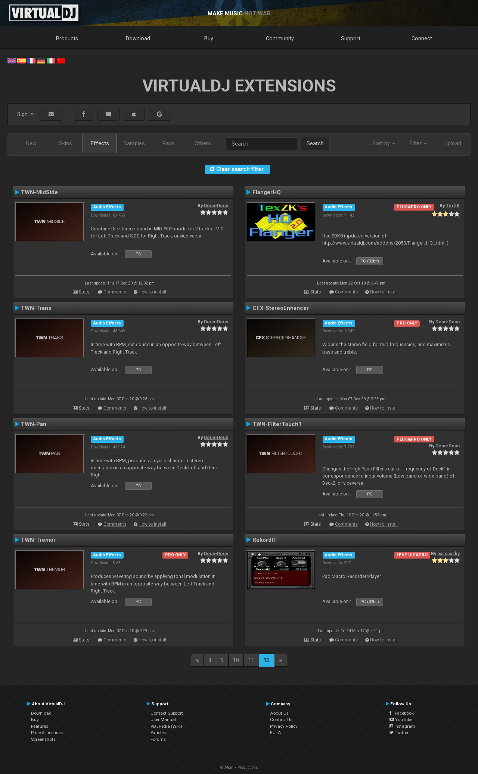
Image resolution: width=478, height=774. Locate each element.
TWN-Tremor (38, 540)
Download (138, 38)
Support (350, 38)
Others (203, 143)
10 (236, 660)
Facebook (401, 713)
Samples (134, 143)
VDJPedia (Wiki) (166, 726)
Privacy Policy (284, 726)
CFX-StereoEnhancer (280, 308)
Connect (422, 38)
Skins (65, 143)
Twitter (399, 732)
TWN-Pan (33, 424)
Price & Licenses (47, 732)
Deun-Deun (216, 205)
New (31, 143)
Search (315, 143)
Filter (418, 143)
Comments (114, 292)
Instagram (402, 726)
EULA (275, 732)
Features (39, 726)
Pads (168, 143)
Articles (158, 732)
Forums (158, 739)
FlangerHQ (266, 192)
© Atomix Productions (239, 767)
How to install (152, 292)
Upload (452, 143)
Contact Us (281, 719)
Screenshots (43, 739)
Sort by (383, 143)
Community (280, 38)
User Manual (163, 719)
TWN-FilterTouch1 (277, 424)
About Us (279, 713)
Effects (100, 143)
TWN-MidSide (39, 192)
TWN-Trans (36, 308)
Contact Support (166, 713)
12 (267, 660)
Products (67, 38)
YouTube (400, 719)
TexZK (453, 205)
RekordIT (264, 540)
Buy (208, 38)
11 (251, 660)
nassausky (448, 553)
